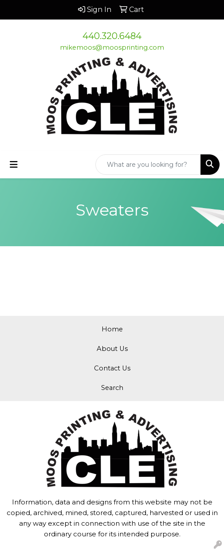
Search (112, 388)
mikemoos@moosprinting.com (112, 47)
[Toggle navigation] (13, 164)
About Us (112, 349)
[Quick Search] (148, 164)
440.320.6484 (112, 36)
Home (112, 329)
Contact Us (112, 368)
